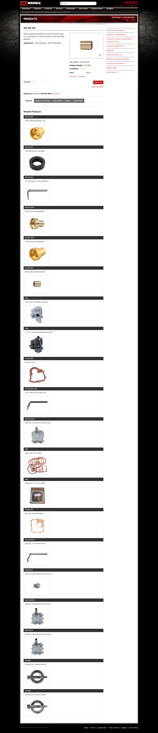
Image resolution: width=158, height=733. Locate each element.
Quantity (27, 82)
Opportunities (102, 727)
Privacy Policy (133, 727)
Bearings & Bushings (50, 12)
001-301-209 (29, 117)
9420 (26, 449)
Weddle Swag (111, 68)
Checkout (81, 76)
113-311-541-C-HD (31, 388)
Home (23, 12)
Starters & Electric (114, 55)
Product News (96, 9)
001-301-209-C (30, 237)
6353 (26, 328)
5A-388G (28, 660)
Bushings (59, 12)
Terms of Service (114, 727)
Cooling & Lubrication (115, 46)
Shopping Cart (133, 5)
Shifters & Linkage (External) (118, 59)
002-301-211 (29, 630)
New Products (112, 72)
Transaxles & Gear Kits (115, 30)
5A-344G (28, 691)
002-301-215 (29, 509)
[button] (86, 45)
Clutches (37, 9)
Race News (83, 9)
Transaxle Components (38, 12)
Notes (68, 101)
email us (57, 94)
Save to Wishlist (97, 87)
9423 (26, 479)
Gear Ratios (57, 101)
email (130, 20)
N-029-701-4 (29, 570)
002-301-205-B (30, 600)
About (86, 727)
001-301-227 (29, 147)
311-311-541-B (30, 539)
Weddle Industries (34, 727)
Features (28, 101)
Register (122, 5)
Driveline (110, 50)
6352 (26, 298)
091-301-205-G (30, 419)
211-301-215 (29, 358)
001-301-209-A (30, 207)
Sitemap (124, 727)
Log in (115, 5)
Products (48, 9)
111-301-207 (29, 268)
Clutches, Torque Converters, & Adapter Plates (119, 40)
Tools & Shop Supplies (115, 63)
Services (59, 9)
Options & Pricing (43, 101)
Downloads (70, 9)
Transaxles (26, 9)
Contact (93, 727)
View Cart (72, 76)
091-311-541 (29, 177)
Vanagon (109, 9)
